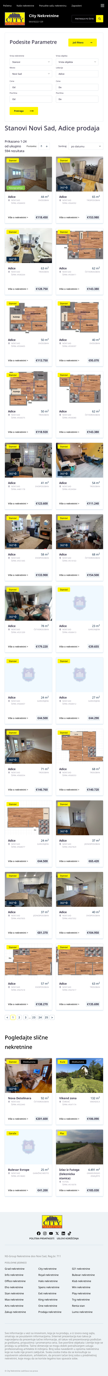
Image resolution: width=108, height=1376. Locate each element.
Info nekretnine (14, 1274)
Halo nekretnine (48, 1280)
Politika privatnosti (41, 1237)
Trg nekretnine (81, 1298)
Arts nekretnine (14, 1304)
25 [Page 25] (46, 1016)
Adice (61, 72)
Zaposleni (77, 5)
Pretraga (24, 109)
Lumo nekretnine (82, 1311)
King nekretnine (47, 1298)
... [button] (30, 1016)
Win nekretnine (81, 1286)
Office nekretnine (15, 1280)
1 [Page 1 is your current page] (13, 1016)
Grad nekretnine (14, 1267)
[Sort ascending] (41, 145)
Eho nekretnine (14, 1286)
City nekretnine (47, 1267)
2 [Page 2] (19, 1016)
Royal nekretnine (48, 1274)
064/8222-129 (36, 21)
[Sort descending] (46, 145)
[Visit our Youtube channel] (51, 1232)
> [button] (52, 1016)
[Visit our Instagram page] (45, 1232)
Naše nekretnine (25, 5)
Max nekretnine (14, 1298)
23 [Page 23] (33, 1016)
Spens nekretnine (48, 1286)
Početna (7, 5)
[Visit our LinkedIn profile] (63, 1232)
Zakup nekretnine (15, 1311)
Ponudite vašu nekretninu (52, 5)
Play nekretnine (81, 1292)
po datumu (77, 145)
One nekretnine (47, 1304)
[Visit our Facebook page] (39, 1232)
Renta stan (78, 1304)
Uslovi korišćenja (68, 1237)
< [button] (7, 1016)
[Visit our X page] (57, 1232)
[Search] (99, 18)
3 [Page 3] (25, 1016)
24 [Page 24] (40, 1016)
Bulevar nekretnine (83, 1274)
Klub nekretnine (81, 1280)
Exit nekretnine (47, 1292)
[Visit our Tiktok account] (69, 1232)
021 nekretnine (81, 1267)
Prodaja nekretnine (49, 1311)
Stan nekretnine (14, 1292)
